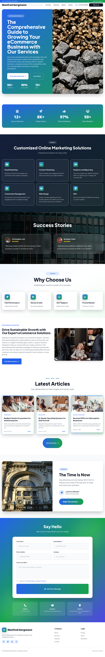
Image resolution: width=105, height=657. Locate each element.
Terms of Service (41, 581)
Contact (56, 642)
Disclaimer (84, 639)
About (64, 5)
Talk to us (96, 5)
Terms (82, 636)
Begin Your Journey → (71, 502)
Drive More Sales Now (18, 76)
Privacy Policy (30, 581)
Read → (30, 431)
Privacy (83, 633)
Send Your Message (52, 589)
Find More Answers (12, 361)
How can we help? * (22, 562)
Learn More (37, 76)
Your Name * (20, 541)
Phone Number (20, 552)
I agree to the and (32, 581)
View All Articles (52, 443)
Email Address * (57, 541)
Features (56, 5)
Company (56, 552)
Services (48, 5)
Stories (70, 5)
